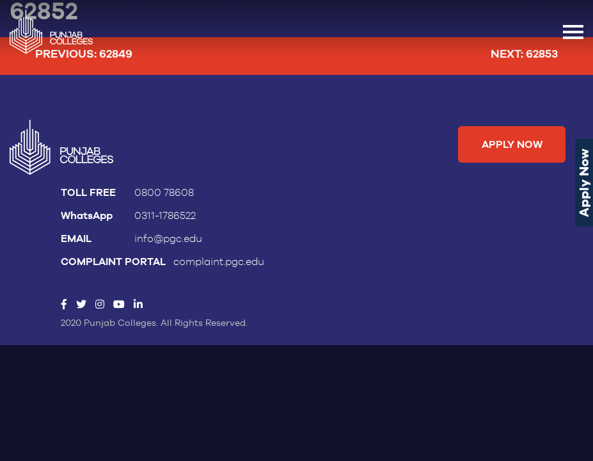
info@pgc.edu (168, 239)
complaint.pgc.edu (218, 262)
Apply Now (584, 183)
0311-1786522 (165, 216)
